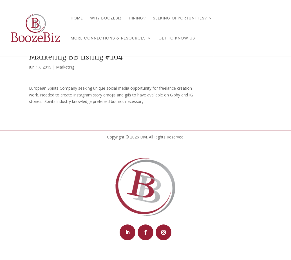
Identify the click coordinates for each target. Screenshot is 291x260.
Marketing (65, 67)
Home (77, 18)
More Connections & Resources (108, 38)
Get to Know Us (176, 38)
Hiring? (137, 18)
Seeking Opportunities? (180, 18)
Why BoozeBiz (106, 18)
